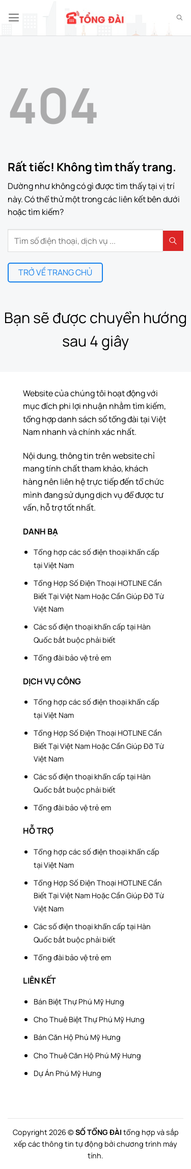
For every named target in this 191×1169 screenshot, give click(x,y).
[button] (14, 17)
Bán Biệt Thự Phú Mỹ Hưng (79, 1001)
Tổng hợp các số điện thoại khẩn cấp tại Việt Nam (96, 558)
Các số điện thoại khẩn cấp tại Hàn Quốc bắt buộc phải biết (92, 633)
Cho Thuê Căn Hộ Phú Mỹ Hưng (87, 1055)
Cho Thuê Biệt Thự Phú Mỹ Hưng (89, 1019)
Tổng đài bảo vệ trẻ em (72, 657)
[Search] (179, 17)
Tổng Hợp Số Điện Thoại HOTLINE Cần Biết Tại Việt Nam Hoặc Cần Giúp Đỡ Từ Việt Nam (99, 596)
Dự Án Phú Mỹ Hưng (67, 1073)
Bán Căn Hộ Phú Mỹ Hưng (77, 1037)
